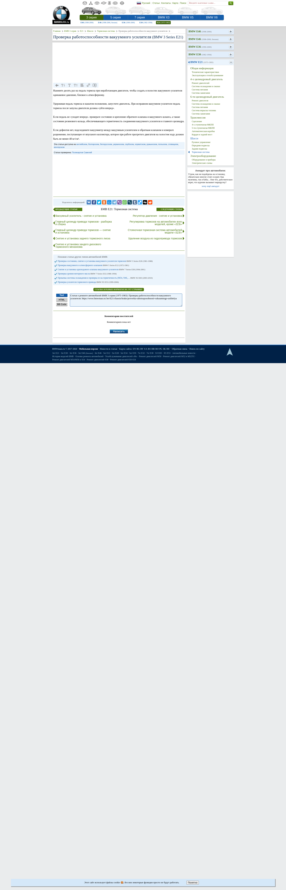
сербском (129, 144)
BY (142, 349)
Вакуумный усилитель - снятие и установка (81, 216)
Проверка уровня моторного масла (87, 273)
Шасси (90, 31)
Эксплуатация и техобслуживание (207, 75)
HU (168, 349)
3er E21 (55, 353)
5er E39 (132, 353)
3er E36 (72, 353)
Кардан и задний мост (202, 134)
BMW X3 (163, 17)
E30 (145, 22)
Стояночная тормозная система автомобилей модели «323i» (155, 231)
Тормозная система (106, 31)
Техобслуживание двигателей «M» (121, 356)
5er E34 (124, 353)
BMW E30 (200, 54)
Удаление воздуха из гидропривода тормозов (155, 238)
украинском (118, 144)
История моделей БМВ (63, 356)
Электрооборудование (203, 155)
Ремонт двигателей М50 (150, 356)
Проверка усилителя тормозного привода (88, 282)
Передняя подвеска (201, 145)
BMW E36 (200, 46)
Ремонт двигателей (201, 83)
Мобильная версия (88, 349)
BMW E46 (200, 31)
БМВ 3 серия (70, 31)
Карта (175, 3)
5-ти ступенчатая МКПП (203, 128)
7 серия (139, 17)
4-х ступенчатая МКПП (203, 124)
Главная (57, 31)
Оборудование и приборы (204, 159)
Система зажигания (201, 93)
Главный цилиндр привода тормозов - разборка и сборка (83, 222)
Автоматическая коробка (203, 131)
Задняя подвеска (199, 149)
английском (81, 144)
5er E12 (106, 353)
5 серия (115, 17)
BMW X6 (212, 17)
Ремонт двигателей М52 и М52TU (179, 356)
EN (134, 349)
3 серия (91, 17)
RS (149, 349)
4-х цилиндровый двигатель (206, 79)
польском (162, 144)
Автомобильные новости (183, 353)
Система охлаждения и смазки (206, 86)
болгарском (93, 144)
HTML (62, 299)
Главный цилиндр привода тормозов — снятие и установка (83, 231)
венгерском (59, 147)
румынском (152, 144)
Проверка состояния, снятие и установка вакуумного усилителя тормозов (105, 261)
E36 (128, 22)
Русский (146, 3)
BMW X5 (188, 17)
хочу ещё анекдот (210, 186)
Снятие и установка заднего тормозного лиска (82, 238)
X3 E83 (158, 353)
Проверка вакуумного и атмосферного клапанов (93, 265)
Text (62, 295)
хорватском (140, 144)
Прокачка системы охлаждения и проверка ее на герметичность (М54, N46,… (105, 278)
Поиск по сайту (197, 349)
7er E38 (149, 353)
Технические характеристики (205, 72)
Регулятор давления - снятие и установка (157, 216)
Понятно (192, 882)
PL (160, 349)
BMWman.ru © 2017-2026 (64, 349)
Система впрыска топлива (204, 110)
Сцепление (197, 121)
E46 (87, 22)
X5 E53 (167, 353)
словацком (173, 144)
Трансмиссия (198, 117)
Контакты (166, 3)
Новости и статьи (108, 349)
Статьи (156, 3)
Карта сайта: (125, 349)
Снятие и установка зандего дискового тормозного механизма (78, 245)
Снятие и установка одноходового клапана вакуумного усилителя (101, 269)
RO (157, 349)
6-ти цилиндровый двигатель (207, 96)
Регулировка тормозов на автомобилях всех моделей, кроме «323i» (156, 222)
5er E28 (115, 353)
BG (138, 349)
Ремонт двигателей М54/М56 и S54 (68, 359)
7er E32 (141, 353)
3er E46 (85, 353)
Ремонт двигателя (200, 100)
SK (164, 349)
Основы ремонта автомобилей (89, 356)
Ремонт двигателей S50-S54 (123, 359)
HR (153, 349)
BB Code (61, 304)
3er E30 (64, 353)
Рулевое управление (201, 142)
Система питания (200, 89)
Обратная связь (179, 349)
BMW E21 (201, 62)
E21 (163, 22)
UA (145, 349)
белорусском (106, 144)
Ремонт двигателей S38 (97, 359)
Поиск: (183, 3)
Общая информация (202, 68)
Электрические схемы (202, 163)
